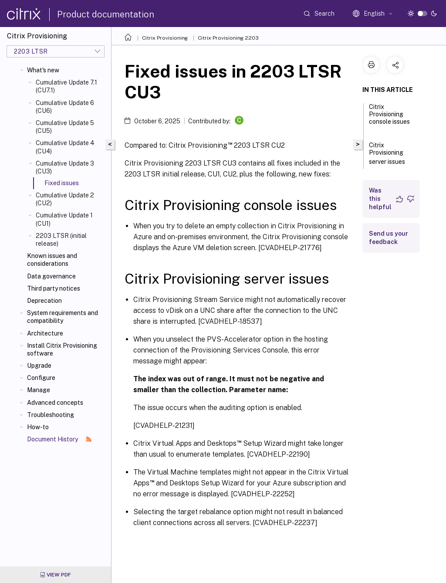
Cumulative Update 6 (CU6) (65, 106)
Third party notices (53, 288)
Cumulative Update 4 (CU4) (65, 146)
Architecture (45, 333)
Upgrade (39, 365)
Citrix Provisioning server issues (392, 153)
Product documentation (105, 14)
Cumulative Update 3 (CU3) (65, 167)
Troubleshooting (50, 414)
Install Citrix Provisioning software (62, 349)
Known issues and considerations (52, 259)
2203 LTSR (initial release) (61, 239)
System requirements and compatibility (62, 316)
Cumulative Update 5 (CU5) (65, 126)
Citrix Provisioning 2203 (228, 38)
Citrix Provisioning (165, 38)
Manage (38, 389)
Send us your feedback (388, 237)
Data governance (51, 276)
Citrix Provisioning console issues (389, 118)
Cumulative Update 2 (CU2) (65, 199)
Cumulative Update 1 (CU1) (64, 219)
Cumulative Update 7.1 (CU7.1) (66, 86)
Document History (59, 439)
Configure (41, 377)
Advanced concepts (55, 402)
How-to (38, 427)
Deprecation (44, 300)
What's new (43, 70)
